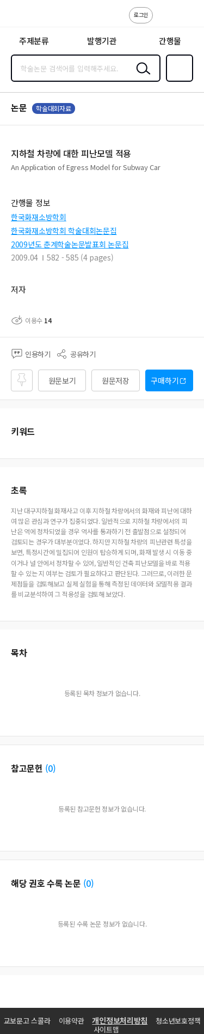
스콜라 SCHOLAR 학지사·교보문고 (33, 16)
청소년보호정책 (178, 1020)
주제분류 (34, 40)
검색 (141, 76)
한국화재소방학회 (38, 216)
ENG (187, 20)
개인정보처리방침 (119, 1020)
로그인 (141, 14)
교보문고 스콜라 (27, 1020)
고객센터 (164, 20)
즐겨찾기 (177, 81)
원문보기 (62, 380)
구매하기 (164, 380)
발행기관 (102, 40)
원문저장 (115, 380)
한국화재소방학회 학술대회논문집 (64, 230)
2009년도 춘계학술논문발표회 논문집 (69, 244)
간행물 (170, 40)
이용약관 (71, 1020)
